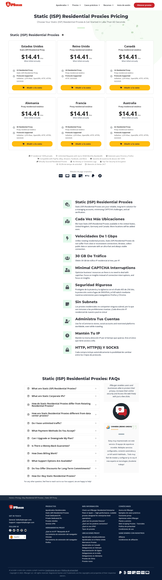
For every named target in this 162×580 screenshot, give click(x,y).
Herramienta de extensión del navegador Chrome (61, 535)
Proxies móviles (52, 521)
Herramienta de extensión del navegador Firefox (61, 541)
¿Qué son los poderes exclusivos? (95, 524)
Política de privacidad (127, 526)
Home (11, 498)
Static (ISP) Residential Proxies (57, 513)
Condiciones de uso (126, 529)
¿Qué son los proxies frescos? (93, 521)
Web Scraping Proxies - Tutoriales (132, 524)
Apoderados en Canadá (91, 545)
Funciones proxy (125, 516)
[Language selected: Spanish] (17, 537)
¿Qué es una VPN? (89, 526)
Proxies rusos (87, 561)
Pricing (18, 498)
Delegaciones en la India (91, 553)
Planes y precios (125, 521)
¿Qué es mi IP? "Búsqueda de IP (58, 532)
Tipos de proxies (88, 529)
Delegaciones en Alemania (92, 556)
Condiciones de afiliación (128, 540)
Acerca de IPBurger (126, 510)
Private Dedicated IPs (54, 518)
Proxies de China (88, 559)
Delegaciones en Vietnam (91, 548)
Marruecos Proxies (89, 542)
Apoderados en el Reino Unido (94, 540)
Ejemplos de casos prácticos (129, 513)
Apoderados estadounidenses (93, 537)
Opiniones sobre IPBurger (128, 518)
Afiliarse (122, 537)
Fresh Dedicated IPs (53, 516)
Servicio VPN (50, 524)
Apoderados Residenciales (56, 510)
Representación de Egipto (92, 550)
